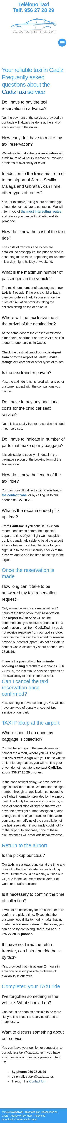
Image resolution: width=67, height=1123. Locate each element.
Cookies (19, 1119)
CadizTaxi (14, 91)
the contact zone (14, 495)
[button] (62, 43)
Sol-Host (27, 1115)
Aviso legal (31, 1119)
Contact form (38, 1081)
